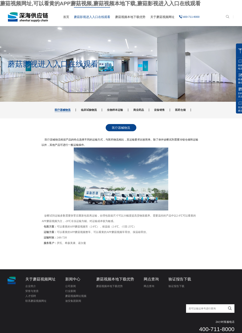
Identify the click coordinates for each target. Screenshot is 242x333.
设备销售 (169, 110)
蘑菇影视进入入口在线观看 (92, 17)
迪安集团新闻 (73, 301)
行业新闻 (70, 291)
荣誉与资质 (32, 291)
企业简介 (30, 286)
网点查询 (151, 280)
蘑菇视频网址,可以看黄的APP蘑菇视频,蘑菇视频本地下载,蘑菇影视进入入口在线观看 (100, 3)
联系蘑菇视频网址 (36, 301)
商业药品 (143, 110)
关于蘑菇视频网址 (162, 17)
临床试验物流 (80, 110)
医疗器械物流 (47, 110)
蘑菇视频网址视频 (75, 296)
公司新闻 (70, 286)
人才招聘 (30, 296)
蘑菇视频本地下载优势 (130, 17)
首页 (66, 17)
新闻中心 (72, 280)
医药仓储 (196, 110)
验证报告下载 (179, 280)
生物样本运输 (113, 110)
